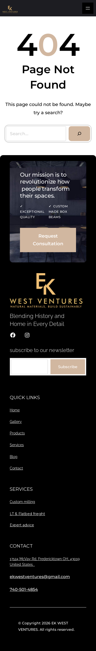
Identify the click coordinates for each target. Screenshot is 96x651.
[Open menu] (87, 8)
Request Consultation (48, 240)
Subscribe (67, 366)
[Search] (79, 133)
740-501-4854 (24, 589)
